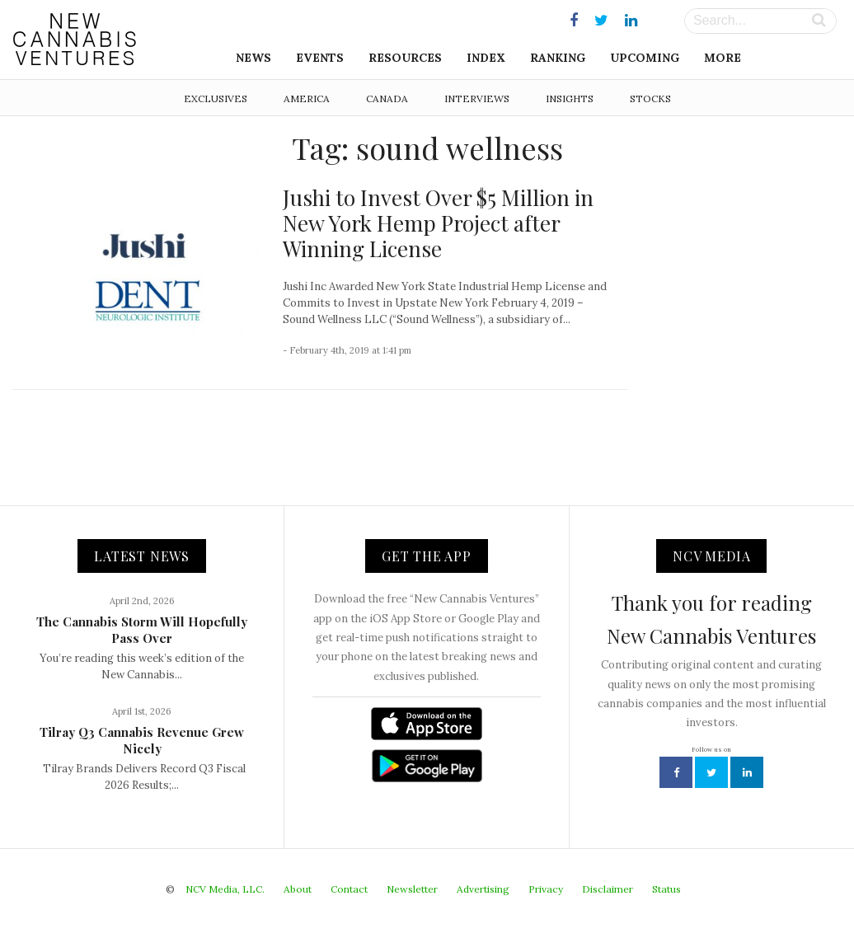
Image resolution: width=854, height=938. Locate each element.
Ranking (557, 57)
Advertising (483, 889)
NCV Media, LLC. (225, 889)
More (722, 57)
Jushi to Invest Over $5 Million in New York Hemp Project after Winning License (438, 223)
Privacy (545, 889)
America (307, 98)
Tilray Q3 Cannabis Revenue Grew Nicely (142, 740)
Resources (405, 57)
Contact (349, 889)
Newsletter (412, 889)
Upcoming (644, 57)
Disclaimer (607, 889)
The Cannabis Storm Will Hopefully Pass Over (141, 629)
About (298, 889)
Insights (570, 98)
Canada (387, 98)
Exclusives (215, 98)
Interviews (476, 98)
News (253, 57)
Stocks (650, 98)
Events (320, 57)
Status (666, 889)
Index (486, 57)
